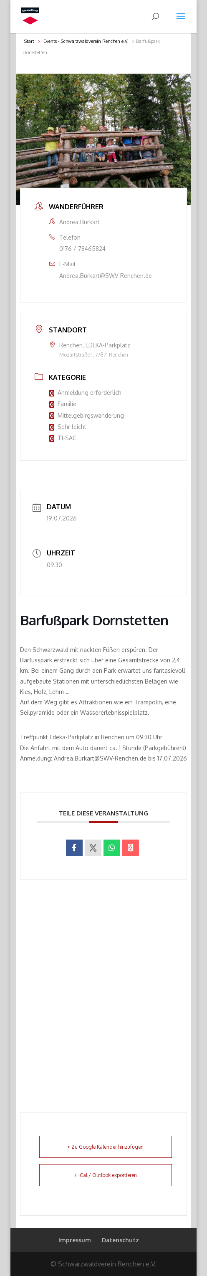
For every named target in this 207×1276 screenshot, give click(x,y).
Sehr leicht (67, 426)
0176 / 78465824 (82, 248)
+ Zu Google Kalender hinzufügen (105, 1147)
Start (29, 41)
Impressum (74, 1240)
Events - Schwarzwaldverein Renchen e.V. (86, 41)
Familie (62, 403)
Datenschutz (120, 1240)
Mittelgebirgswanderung (86, 415)
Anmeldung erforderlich (85, 392)
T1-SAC (62, 437)
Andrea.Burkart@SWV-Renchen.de (105, 275)
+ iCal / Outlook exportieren (105, 1175)
